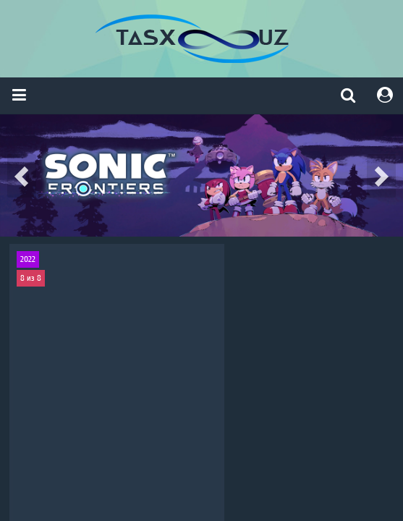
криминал (94, 404)
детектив (358, 404)
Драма (161, 404)
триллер (34, 404)
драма (63, 404)
